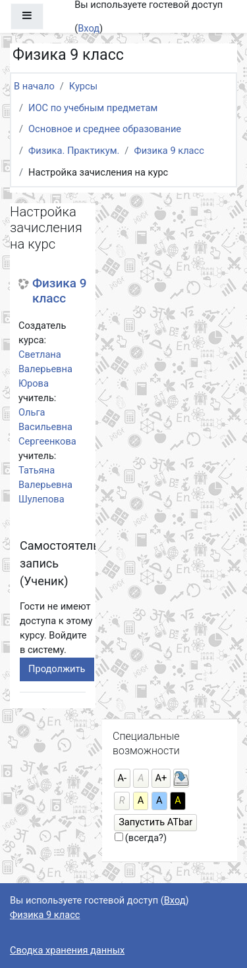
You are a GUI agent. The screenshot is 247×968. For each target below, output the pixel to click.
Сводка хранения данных (67, 950)
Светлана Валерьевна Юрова (45, 369)
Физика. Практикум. (73, 151)
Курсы (83, 86)
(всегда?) (146, 838)
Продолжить (57, 669)
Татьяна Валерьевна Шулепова (45, 484)
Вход (88, 28)
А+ (161, 778)
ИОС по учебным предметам (92, 108)
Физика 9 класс (169, 151)
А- (122, 778)
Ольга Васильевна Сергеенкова (47, 426)
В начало (34, 86)
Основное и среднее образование (104, 129)
